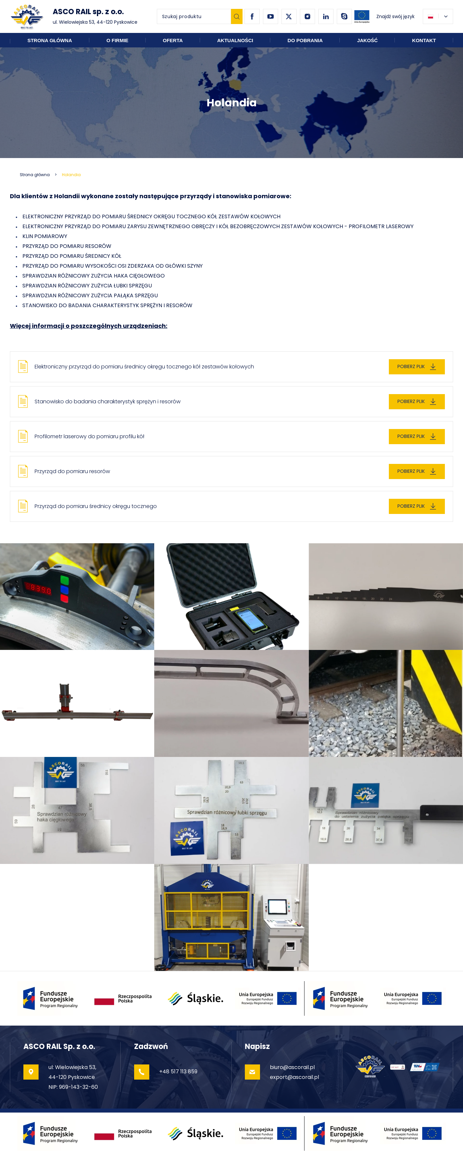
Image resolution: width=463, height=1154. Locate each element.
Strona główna (49, 40)
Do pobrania (305, 40)
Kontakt (424, 40)
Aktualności (235, 40)
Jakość (367, 40)
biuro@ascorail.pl (292, 1067)
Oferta (173, 40)
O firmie (117, 40)
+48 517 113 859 (178, 1071)
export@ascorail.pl (294, 1077)
